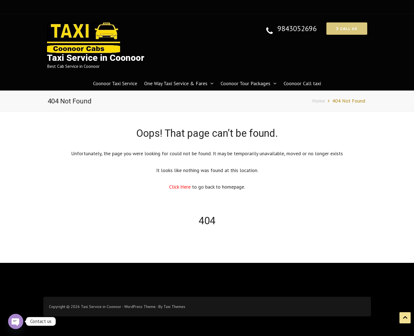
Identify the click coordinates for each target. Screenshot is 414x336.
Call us (346, 28)
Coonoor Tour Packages (245, 83)
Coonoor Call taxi (302, 83)
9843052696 (297, 29)
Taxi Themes (174, 306)
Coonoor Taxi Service (115, 83)
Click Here (180, 187)
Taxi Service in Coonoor (95, 57)
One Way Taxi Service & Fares (175, 83)
